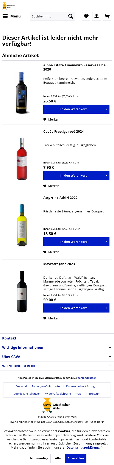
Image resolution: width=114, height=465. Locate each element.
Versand (21, 386)
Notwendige (39, 458)
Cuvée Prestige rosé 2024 (63, 131)
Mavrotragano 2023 (59, 264)
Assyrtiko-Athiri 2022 (60, 197)
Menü (12, 16)
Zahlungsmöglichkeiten (46, 386)
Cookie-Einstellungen (27, 394)
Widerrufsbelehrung (58, 394)
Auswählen (75, 458)
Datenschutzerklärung (80, 386)
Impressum (93, 394)
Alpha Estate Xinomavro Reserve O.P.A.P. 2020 (76, 67)
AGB (78, 394)
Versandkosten (87, 378)
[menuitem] (11, 16)
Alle (58, 458)
